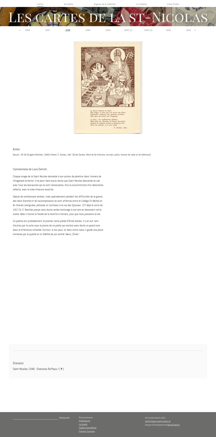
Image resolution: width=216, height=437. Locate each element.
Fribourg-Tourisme (87, 431)
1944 (108, 30)
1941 (188, 30)
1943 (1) (128, 30)
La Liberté (83, 424)
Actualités (68, 4)
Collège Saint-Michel (87, 427)
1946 (67, 30)
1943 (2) (148, 30)
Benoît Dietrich (173, 424)
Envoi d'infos (173, 4)
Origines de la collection (105, 4)
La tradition (141, 4)
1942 (168, 30)
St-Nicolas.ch (84, 420)
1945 (87, 30)
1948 (27, 30)
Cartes (40, 4)
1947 (47, 30)
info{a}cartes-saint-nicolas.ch (158, 421)
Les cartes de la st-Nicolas (108, 16)
